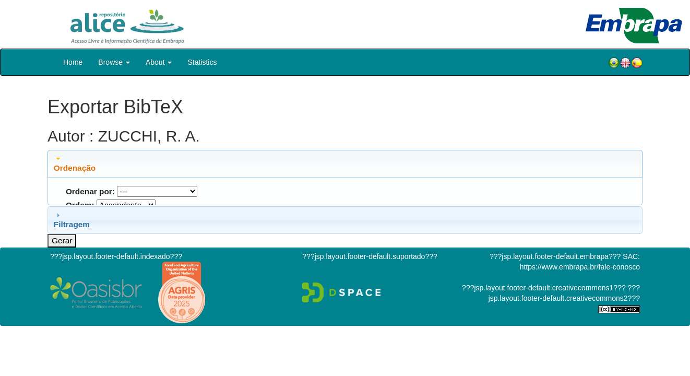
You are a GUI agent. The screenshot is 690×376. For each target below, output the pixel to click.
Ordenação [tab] (75, 163)
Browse (114, 62)
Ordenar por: (90, 191)
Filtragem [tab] (72, 220)
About (159, 62)
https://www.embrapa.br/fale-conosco (580, 267)
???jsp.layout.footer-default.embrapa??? (555, 256)
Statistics (202, 62)
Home (72, 62)
